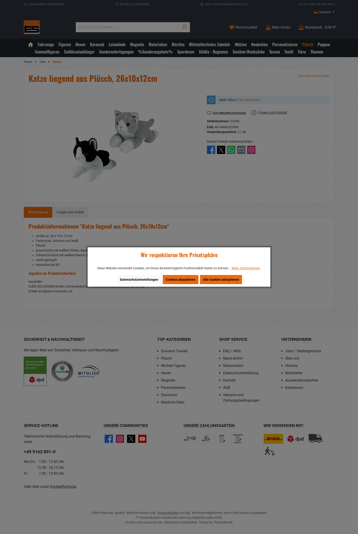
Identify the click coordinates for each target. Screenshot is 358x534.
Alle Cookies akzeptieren (221, 279)
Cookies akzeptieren (180, 279)
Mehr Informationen (246, 268)
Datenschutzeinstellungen (139, 279)
